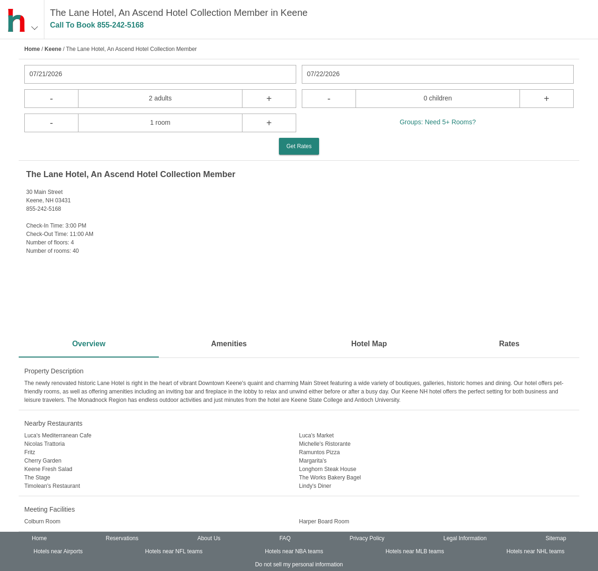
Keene (52, 49)
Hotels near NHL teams (535, 551)
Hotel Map (369, 344)
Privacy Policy (366, 538)
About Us (208, 538)
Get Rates (299, 146)
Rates (509, 344)
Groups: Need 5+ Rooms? (437, 122)
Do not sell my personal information (299, 564)
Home (32, 49)
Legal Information (465, 538)
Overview (88, 344)
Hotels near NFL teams (174, 551)
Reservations (122, 538)
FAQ (285, 538)
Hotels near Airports (58, 551)
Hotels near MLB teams (414, 551)
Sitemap (556, 538)
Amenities (229, 344)
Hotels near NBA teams (294, 551)
